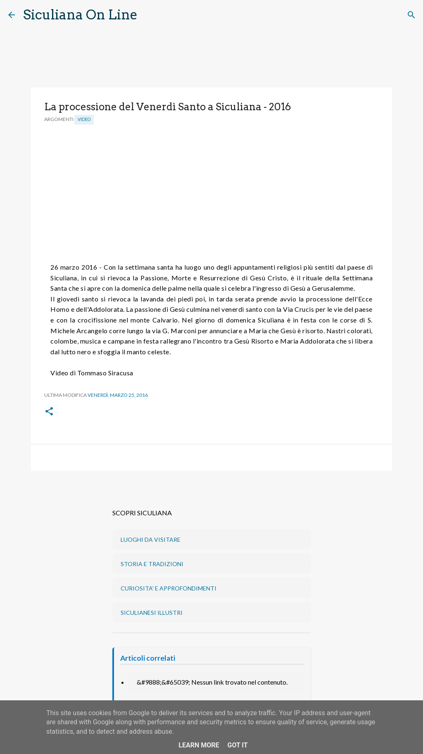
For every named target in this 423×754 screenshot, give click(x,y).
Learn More (198, 745)
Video (84, 119)
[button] (49, 411)
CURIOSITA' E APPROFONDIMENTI (168, 588)
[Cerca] (149, 15)
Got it (237, 745)
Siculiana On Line (80, 15)
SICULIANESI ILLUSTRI (152, 612)
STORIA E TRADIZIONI (152, 563)
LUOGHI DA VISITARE (151, 539)
